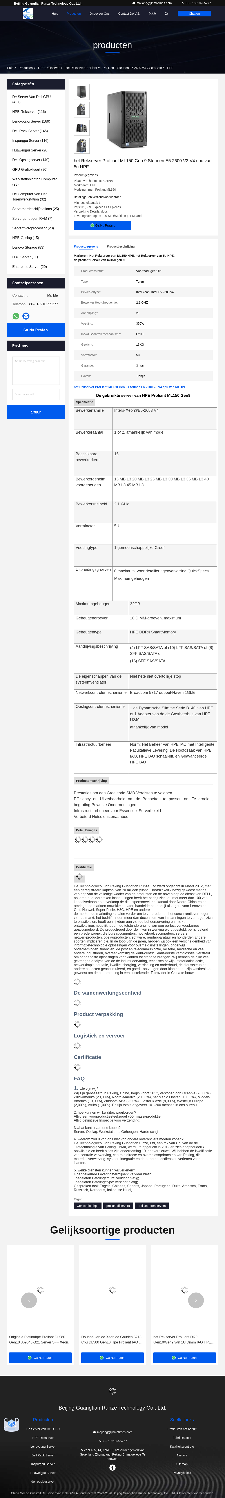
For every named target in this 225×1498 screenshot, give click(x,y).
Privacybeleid (182, 1473)
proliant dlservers (118, 1206)
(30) (29, 169)
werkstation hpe (87, 1206)
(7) (32, 218)
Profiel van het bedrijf (181, 1429)
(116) (29, 112)
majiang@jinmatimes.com (152, 3)
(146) (30, 131)
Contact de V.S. (129, 13)
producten (26, 68)
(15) (25, 238)
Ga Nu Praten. (36, 330)
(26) (30, 150)
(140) (30, 160)
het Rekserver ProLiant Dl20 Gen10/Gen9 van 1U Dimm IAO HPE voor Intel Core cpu (182, 1340)
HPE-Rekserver (49, 68)
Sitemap (182, 1464)
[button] (82, 152)
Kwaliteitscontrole (182, 1446)
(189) (31, 121)
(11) (25, 257)
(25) (34, 181)
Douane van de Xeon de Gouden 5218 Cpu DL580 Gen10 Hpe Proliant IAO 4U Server (112, 1340)
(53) (28, 247)
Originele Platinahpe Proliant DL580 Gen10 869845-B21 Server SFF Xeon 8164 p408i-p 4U (38, 1340)
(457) (31, 99)
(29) (29, 267)
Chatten (194, 13)
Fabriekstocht (182, 1438)
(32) (29, 196)
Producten (74, 13)
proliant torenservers (152, 1206)
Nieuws (182, 1455)
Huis (55, 13)
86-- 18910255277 (196, 3)
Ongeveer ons (99, 13)
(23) (33, 228)
